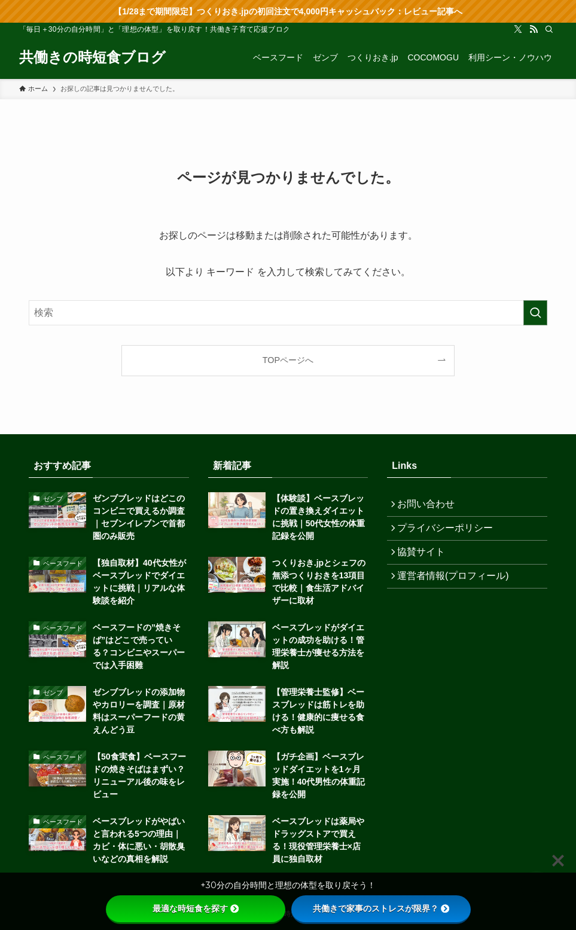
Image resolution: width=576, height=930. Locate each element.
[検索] (549, 29)
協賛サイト (425, 562)
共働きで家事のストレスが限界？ (381, 908)
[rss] (533, 29)
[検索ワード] (288, 312)
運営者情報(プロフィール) (457, 591)
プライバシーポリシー (449, 534)
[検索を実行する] (535, 312)
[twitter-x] (518, 29)
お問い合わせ (430, 506)
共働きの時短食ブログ (92, 57)
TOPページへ (288, 360)
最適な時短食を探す (196, 908)
